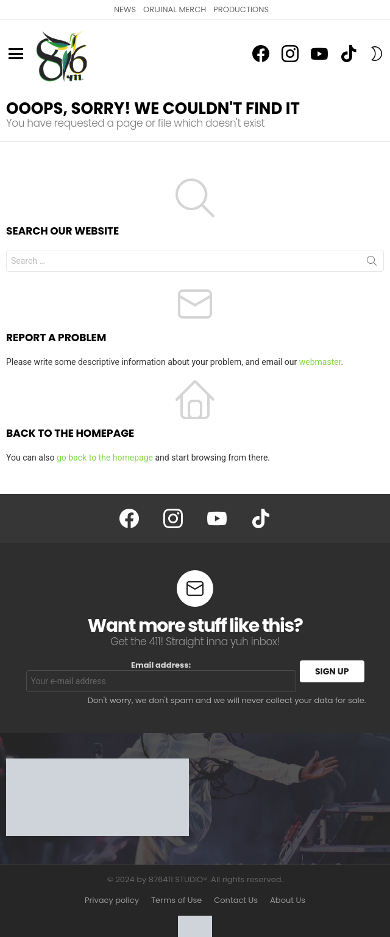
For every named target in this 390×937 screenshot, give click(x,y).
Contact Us (236, 900)
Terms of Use (176, 900)
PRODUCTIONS (241, 9)
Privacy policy (112, 900)
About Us (287, 900)
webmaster (320, 362)
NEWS (125, 9)
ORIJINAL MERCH (174, 9)
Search (372, 263)
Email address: (161, 676)
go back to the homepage (105, 457)
